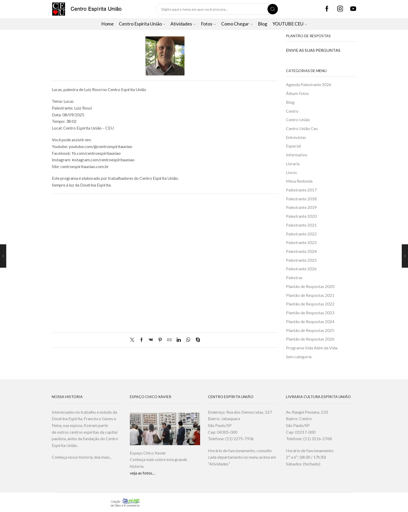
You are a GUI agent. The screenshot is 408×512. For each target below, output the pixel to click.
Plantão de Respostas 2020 (310, 286)
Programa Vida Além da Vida (311, 348)
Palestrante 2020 (301, 216)
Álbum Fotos (297, 93)
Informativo (296, 154)
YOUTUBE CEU (289, 24)
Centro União (298, 119)
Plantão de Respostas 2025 (310, 330)
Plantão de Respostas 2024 (310, 321)
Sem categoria (298, 357)
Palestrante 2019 (301, 207)
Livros (291, 172)
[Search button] (272, 9)
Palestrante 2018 (301, 198)
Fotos (208, 24)
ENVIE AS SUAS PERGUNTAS (313, 50)
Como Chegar (237, 24)
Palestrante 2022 (301, 234)
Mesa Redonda (299, 181)
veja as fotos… (142, 472)
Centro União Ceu (302, 128)
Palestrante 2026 (301, 269)
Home (107, 24)
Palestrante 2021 (301, 225)
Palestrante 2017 (301, 190)
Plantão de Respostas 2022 (310, 304)
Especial (293, 146)
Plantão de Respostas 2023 (310, 313)
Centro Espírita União (142, 24)
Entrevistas (296, 137)
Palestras (294, 278)
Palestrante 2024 (301, 251)
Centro (292, 110)
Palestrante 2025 (301, 260)
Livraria (292, 163)
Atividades (183, 24)
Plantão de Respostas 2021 (310, 295)
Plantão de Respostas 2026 (310, 339)
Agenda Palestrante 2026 (308, 84)
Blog (262, 24)
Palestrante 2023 (301, 242)
